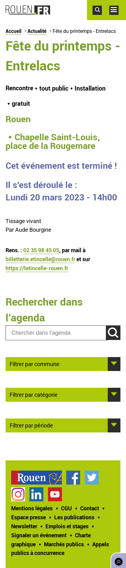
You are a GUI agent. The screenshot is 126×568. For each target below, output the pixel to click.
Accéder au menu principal (117, 18)
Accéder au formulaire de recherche (101, 18)
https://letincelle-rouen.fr (37, 268)
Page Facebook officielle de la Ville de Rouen (73, 478)
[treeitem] (38, 478)
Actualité (37, 31)
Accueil (13, 31)
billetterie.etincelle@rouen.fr (40, 259)
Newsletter (24, 526)
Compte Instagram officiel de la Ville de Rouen (18, 494)
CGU (66, 508)
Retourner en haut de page (117, 560)
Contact (89, 508)
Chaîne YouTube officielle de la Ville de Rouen (55, 494)
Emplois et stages (67, 526)
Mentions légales (32, 508)
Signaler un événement (39, 535)
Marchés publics (64, 544)
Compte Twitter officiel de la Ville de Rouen (92, 478)
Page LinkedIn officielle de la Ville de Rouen (36, 494)
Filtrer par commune (34, 363)
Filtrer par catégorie (34, 394)
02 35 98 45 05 (41, 250)
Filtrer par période (31, 425)
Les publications (74, 517)
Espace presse (28, 517)
